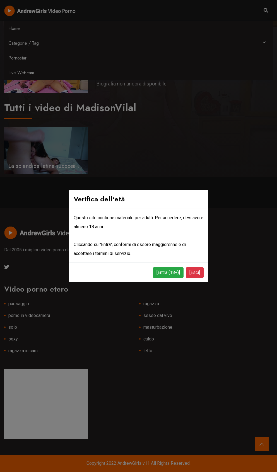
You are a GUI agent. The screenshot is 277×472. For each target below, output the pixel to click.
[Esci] (194, 272)
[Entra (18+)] (168, 272)
